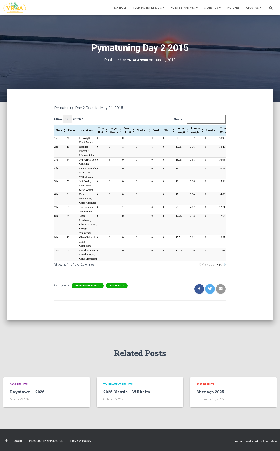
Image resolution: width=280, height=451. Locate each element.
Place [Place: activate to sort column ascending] (58, 130)
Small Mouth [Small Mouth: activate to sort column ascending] (127, 130)
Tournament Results (148, 7)
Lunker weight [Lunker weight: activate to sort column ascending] (195, 130)
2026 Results (19, 384)
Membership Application (46, 440)
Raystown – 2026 (27, 391)
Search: (200, 119)
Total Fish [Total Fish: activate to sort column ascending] (101, 130)
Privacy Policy (80, 440)
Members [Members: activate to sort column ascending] (86, 130)
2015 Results (116, 285)
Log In (18, 440)
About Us (253, 7)
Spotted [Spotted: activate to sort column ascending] (142, 130)
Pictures (233, 7)
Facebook (6, 440)
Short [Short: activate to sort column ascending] (167, 130)
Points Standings (184, 7)
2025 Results (205, 384)
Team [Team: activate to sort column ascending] (71, 130)
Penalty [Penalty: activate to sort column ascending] (210, 130)
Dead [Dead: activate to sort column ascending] (155, 130)
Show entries (68, 119)
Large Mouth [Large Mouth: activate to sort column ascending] (114, 130)
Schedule (120, 7)
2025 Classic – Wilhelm (126, 391)
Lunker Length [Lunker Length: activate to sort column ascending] (181, 130)
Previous (208, 264)
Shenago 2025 (210, 391)
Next (219, 264)
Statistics (212, 7)
